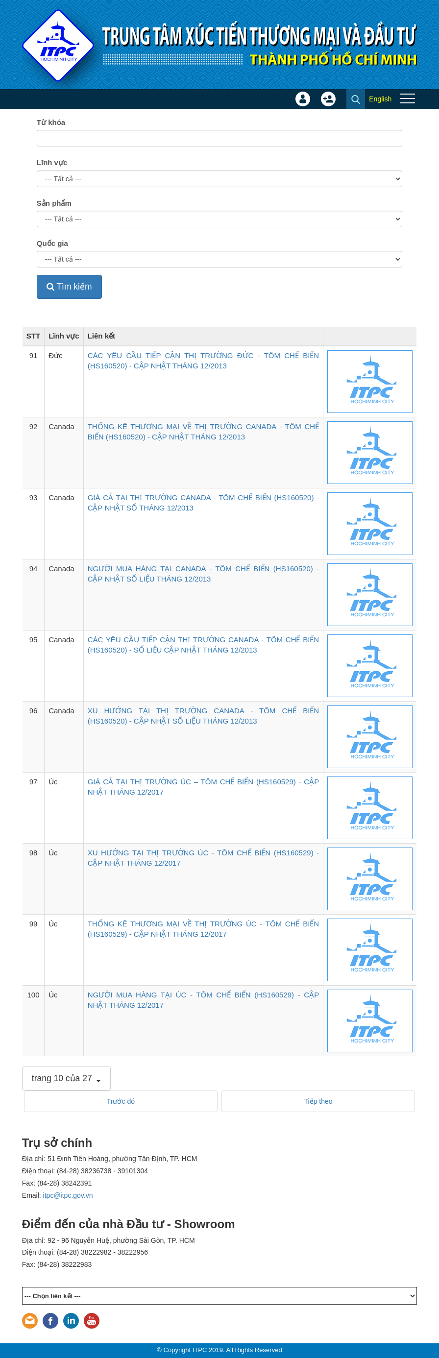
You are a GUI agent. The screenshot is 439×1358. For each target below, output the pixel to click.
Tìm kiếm (69, 286)
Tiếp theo (318, 1101)
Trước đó (121, 1101)
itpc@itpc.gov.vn (68, 1195)
